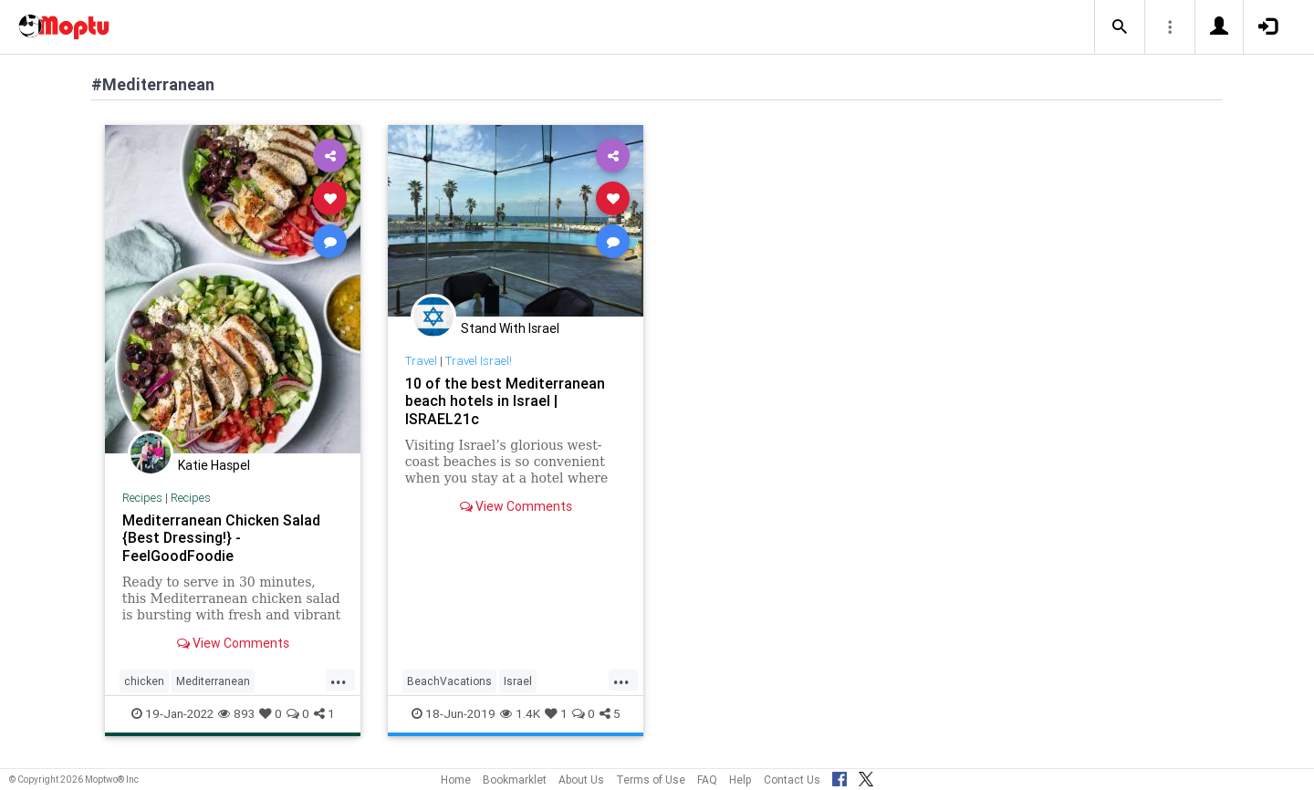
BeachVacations (449, 681)
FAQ (707, 779)
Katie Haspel (214, 465)
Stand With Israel (510, 328)
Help (740, 779)
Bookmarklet (515, 779)
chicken (144, 681)
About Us (581, 779)
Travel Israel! (478, 361)
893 (236, 713)
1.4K (520, 713)
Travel (421, 361)
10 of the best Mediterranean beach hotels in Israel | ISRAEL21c (505, 400)
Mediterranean (213, 681)
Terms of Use (650, 779)
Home (456, 779)
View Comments (233, 643)
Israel (518, 681)
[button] (1120, 27)
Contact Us (792, 779)
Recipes (142, 497)
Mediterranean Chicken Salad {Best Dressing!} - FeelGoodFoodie (221, 537)
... (338, 680)
